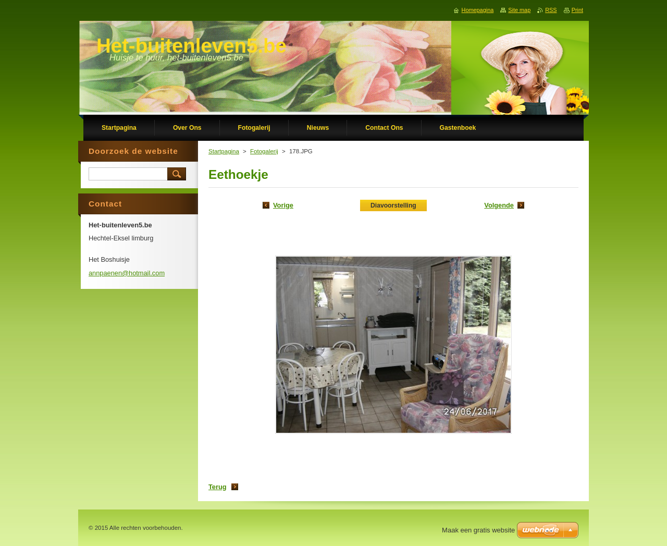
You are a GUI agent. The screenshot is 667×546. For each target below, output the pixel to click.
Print (577, 10)
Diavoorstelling (393, 205)
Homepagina (478, 10)
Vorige (283, 205)
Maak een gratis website (478, 530)
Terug (217, 487)
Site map (519, 10)
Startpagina (223, 151)
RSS (551, 10)
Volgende (499, 205)
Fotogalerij (264, 151)
